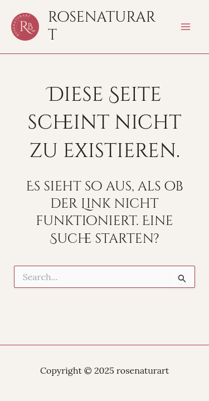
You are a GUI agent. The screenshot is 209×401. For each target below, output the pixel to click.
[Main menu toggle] (185, 26)
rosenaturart (101, 26)
